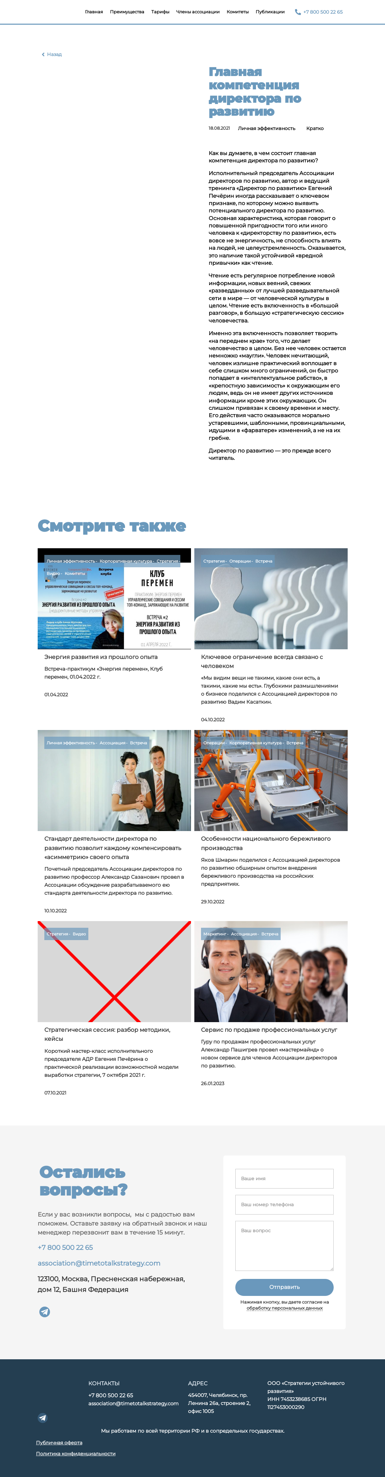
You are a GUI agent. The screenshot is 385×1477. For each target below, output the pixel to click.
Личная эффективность (266, 128)
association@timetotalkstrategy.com (99, 1263)
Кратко (315, 128)
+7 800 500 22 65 (65, 1248)
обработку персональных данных (285, 1308)
